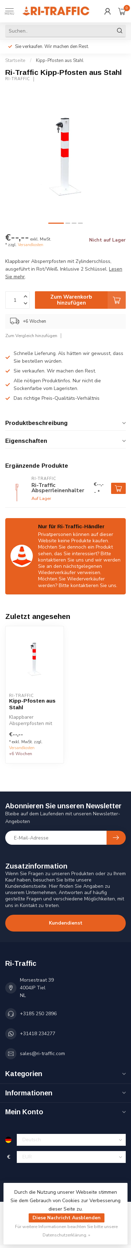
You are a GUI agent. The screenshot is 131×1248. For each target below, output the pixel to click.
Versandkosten (30, 244)
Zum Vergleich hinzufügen (31, 336)
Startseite (15, 60)
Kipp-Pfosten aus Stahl (59, 60)
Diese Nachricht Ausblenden (66, 1217)
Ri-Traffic (17, 79)
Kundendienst (65, 923)
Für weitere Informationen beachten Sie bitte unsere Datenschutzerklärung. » (66, 1230)
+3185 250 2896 (38, 1013)
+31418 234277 (37, 1033)
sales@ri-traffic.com (42, 1053)
